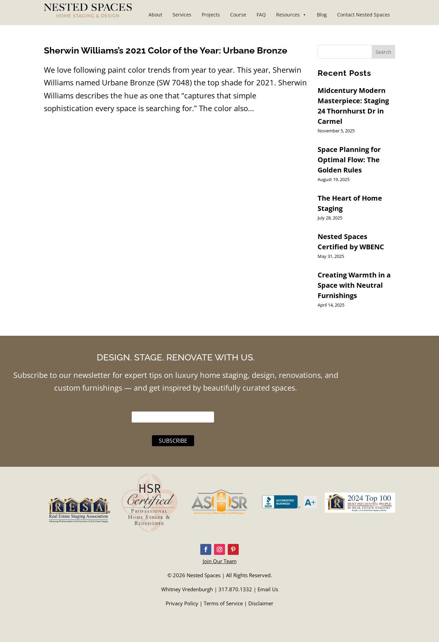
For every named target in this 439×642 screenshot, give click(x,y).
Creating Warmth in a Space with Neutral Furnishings (354, 285)
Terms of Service (223, 603)
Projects (211, 14)
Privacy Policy (182, 603)
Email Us (268, 589)
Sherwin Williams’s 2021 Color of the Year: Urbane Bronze (165, 50)
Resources (291, 14)
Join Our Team (220, 561)
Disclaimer (260, 603)
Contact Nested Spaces (363, 14)
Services (182, 14)
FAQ (261, 14)
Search (383, 52)
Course (238, 14)
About (155, 14)
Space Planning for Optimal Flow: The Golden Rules (349, 160)
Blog (322, 14)
